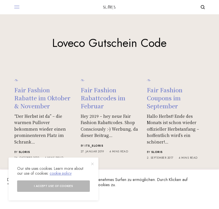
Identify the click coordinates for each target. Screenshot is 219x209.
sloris (24, 152)
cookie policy (61, 173)
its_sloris (94, 146)
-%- (16, 80)
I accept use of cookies (53, 186)
